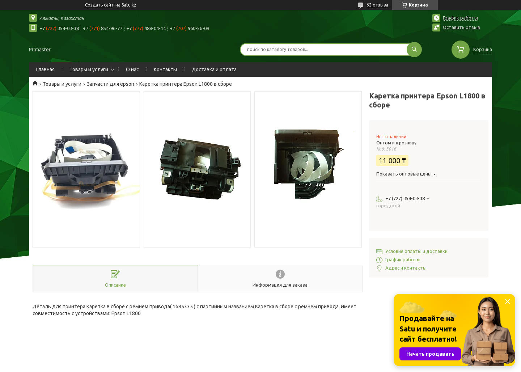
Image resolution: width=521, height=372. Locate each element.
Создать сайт (99, 5)
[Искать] (414, 49)
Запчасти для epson (110, 84)
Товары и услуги (88, 69)
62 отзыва (377, 5)
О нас (132, 69)
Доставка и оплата (214, 69)
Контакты (165, 69)
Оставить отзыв (461, 27)
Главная (45, 69)
